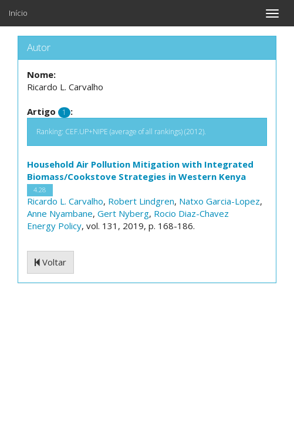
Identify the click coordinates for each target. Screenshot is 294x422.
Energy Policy (54, 226)
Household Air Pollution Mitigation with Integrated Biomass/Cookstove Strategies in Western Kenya (140, 170)
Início (18, 13)
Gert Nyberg (123, 213)
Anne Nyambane (60, 213)
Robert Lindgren (141, 201)
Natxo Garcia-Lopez (219, 201)
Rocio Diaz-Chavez (191, 213)
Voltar (50, 262)
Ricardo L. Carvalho (65, 201)
